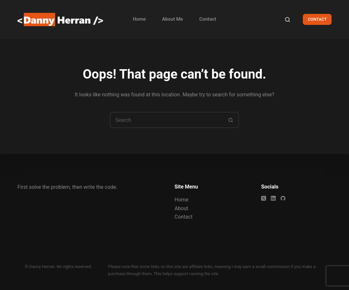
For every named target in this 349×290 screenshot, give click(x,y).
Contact (207, 19)
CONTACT (317, 19)
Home (139, 19)
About (181, 208)
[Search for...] (166, 120)
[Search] (287, 19)
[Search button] (231, 120)
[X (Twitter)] (263, 198)
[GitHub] (283, 198)
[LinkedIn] (273, 198)
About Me (172, 19)
